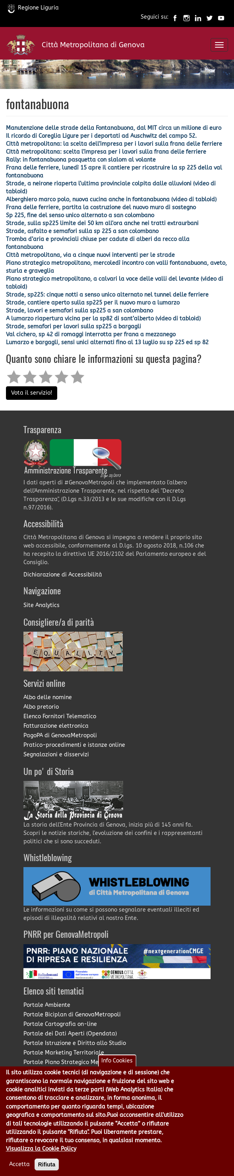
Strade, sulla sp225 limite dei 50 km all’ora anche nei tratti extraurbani (102, 223)
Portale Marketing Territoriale (63, 1052)
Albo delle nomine (47, 697)
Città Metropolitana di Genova (93, 44)
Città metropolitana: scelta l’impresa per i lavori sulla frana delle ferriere (106, 151)
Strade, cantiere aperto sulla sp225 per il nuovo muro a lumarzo (93, 302)
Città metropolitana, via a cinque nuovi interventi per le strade (90, 255)
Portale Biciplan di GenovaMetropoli (72, 1014)
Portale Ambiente (46, 1005)
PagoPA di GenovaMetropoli (60, 735)
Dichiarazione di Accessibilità (62, 574)
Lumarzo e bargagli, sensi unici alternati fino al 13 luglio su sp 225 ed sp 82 (107, 342)
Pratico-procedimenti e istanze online (74, 745)
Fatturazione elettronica (56, 726)
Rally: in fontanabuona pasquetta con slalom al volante (81, 159)
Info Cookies (117, 1069)
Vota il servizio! (31, 392)
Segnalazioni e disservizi (56, 754)
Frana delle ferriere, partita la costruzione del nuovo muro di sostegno (101, 207)
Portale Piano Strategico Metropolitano (76, 1062)
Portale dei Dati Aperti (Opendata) (70, 1033)
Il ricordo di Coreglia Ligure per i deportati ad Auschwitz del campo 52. (101, 136)
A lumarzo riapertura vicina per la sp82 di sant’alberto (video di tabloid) (103, 318)
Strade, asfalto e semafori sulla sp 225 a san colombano (82, 231)
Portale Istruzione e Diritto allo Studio (74, 1043)
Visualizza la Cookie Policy (41, 1157)
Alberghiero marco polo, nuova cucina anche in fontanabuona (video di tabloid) (111, 199)
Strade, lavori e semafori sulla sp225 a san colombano (79, 310)
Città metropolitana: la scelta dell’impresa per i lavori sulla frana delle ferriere (114, 144)
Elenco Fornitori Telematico (59, 716)
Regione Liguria (33, 7)
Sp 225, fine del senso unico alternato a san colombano (80, 215)
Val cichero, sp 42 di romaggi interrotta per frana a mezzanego (91, 334)
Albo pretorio (41, 707)
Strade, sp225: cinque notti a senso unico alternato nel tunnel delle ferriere (107, 294)
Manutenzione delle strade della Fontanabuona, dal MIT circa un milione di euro (113, 128)
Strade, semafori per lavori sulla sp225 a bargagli (73, 326)
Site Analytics (41, 605)
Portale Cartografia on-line (60, 1024)
